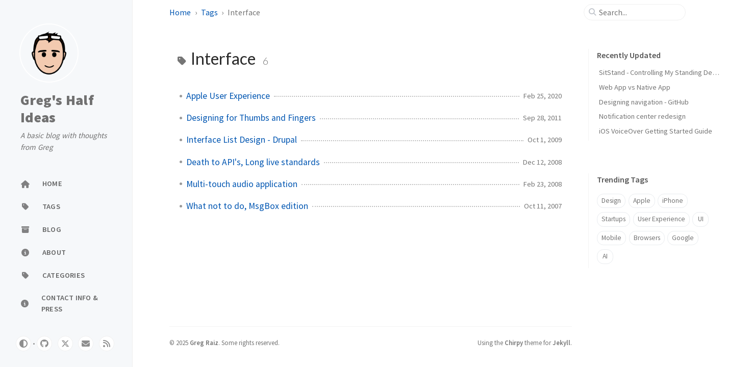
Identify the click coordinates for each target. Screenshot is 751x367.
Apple (641, 200)
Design (611, 200)
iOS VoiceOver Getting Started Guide (655, 131)
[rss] (106, 343)
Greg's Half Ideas (57, 109)
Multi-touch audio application (241, 184)
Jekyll (561, 342)
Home (180, 12)
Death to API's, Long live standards (253, 162)
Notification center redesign (642, 116)
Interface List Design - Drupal (241, 139)
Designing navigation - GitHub (644, 102)
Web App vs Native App (634, 87)
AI (605, 256)
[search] (638, 12)
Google (683, 237)
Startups (613, 219)
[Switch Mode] (23, 343)
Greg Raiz (204, 342)
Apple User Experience (228, 95)
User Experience (661, 219)
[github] (44, 343)
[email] (86, 343)
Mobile (611, 237)
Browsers (647, 237)
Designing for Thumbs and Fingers (251, 117)
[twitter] (65, 343)
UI (701, 219)
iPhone (672, 200)
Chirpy (514, 342)
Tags (209, 12)
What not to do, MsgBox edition (247, 206)
